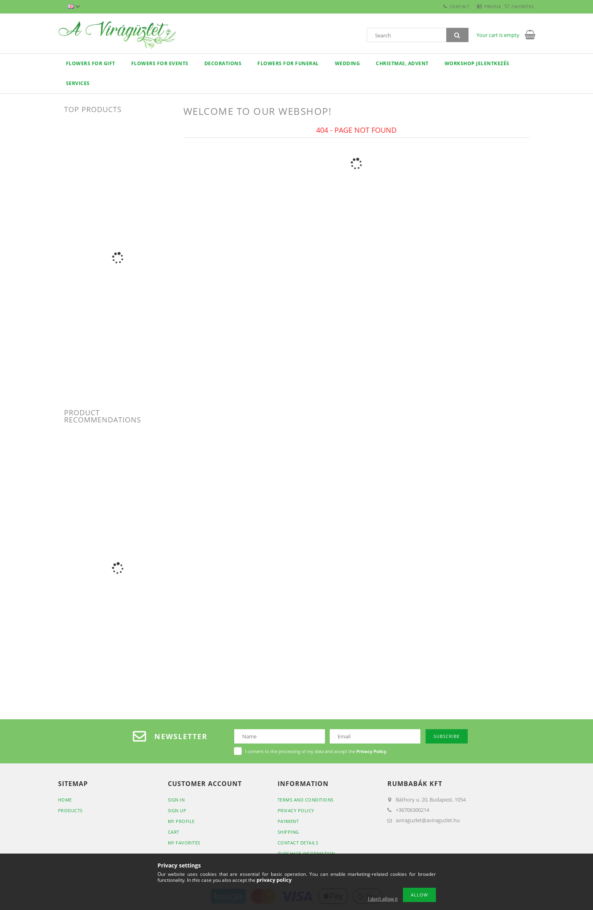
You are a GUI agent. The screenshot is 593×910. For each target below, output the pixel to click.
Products (70, 810)
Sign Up (177, 810)
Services (78, 83)
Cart (173, 832)
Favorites (518, 6)
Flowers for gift (90, 63)
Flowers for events (160, 63)
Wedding (347, 63)
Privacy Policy (296, 810)
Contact (442, 6)
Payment (288, 821)
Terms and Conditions (306, 800)
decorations (223, 63)
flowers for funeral (288, 63)
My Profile (181, 821)
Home (65, 800)
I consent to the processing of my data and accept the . (316, 751)
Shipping (288, 832)
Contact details (298, 843)
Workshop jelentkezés (477, 63)
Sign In (176, 800)
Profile (479, 6)
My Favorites (184, 843)
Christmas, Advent (402, 63)
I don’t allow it (383, 898)
